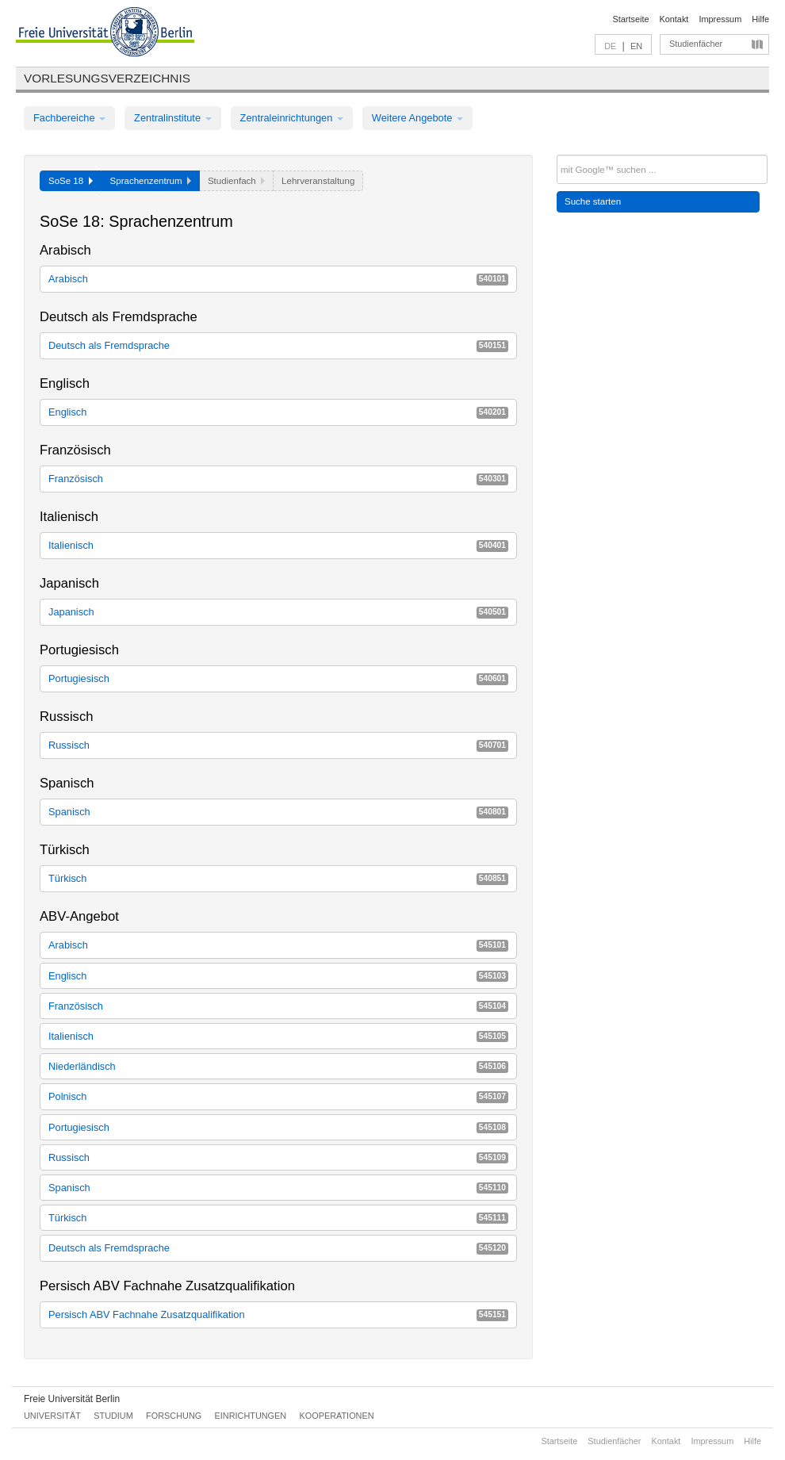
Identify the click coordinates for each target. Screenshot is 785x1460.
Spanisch (278, 812)
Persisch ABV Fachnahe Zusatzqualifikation (278, 1314)
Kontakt (674, 19)
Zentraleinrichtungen (291, 118)
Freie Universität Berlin (72, 1398)
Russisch (278, 745)
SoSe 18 (70, 181)
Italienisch (278, 545)
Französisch (278, 479)
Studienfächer (695, 43)
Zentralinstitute (173, 118)
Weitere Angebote (417, 118)
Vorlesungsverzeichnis (107, 78)
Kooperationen (337, 1415)
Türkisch (278, 878)
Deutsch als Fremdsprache (278, 345)
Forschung (173, 1415)
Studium (113, 1415)
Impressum (720, 19)
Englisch (278, 412)
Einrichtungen (251, 1415)
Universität (52, 1415)
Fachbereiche (69, 118)
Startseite (631, 19)
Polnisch (278, 1096)
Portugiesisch (278, 678)
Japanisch (278, 612)
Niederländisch (278, 1066)
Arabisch (278, 279)
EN (636, 46)
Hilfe (760, 19)
